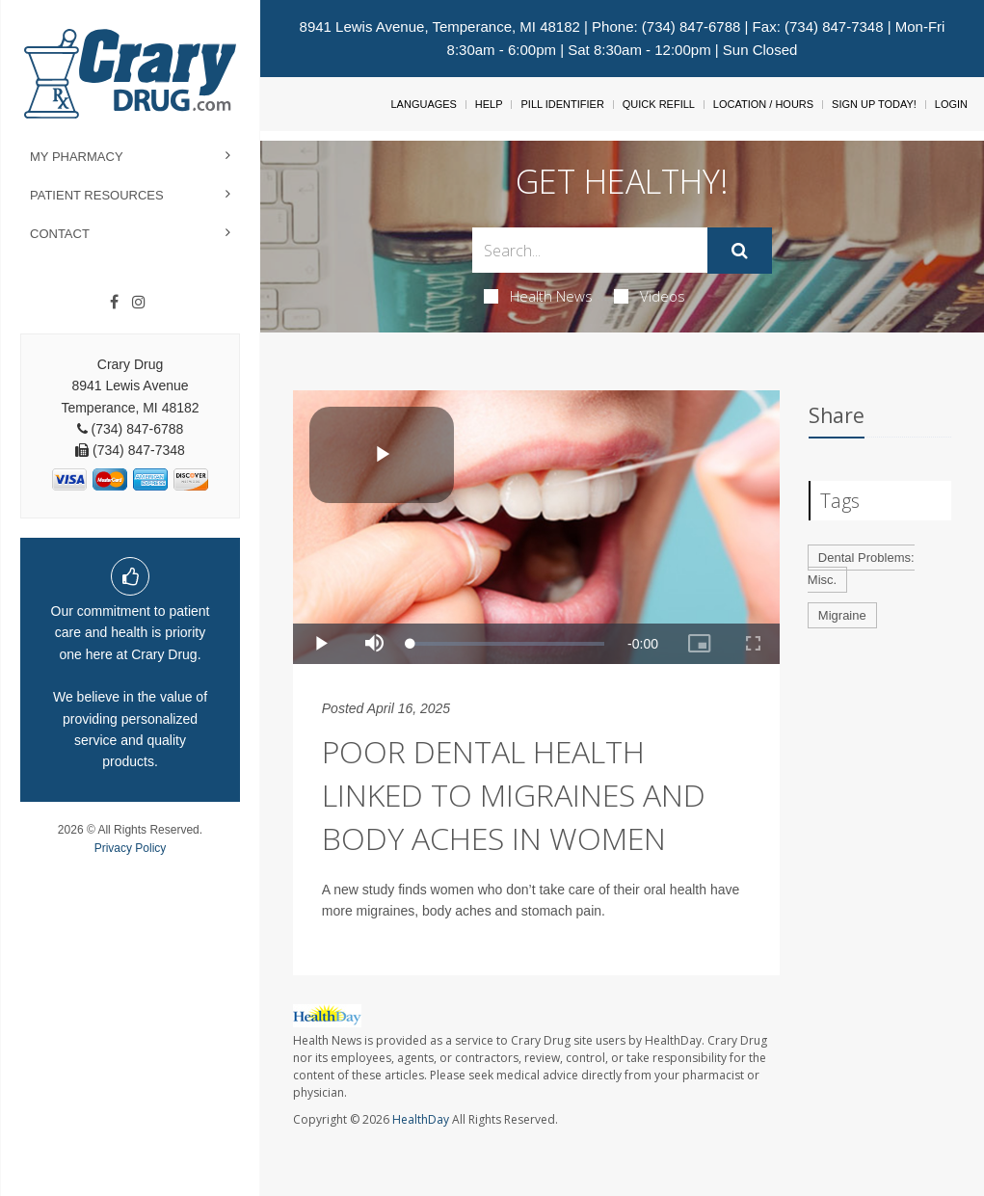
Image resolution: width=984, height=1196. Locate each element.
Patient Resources (97, 195)
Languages (423, 104)
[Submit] (739, 250)
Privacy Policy (130, 848)
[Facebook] (114, 302)
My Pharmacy (76, 156)
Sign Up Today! (874, 104)
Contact (60, 233)
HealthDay (420, 1119)
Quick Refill (659, 104)
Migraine (842, 615)
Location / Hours (763, 104)
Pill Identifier (561, 104)
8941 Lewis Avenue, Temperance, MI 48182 (440, 26)
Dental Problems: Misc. (861, 568)
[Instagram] (139, 302)
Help (489, 104)
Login (951, 104)
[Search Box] (590, 250)
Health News (538, 296)
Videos (649, 296)
